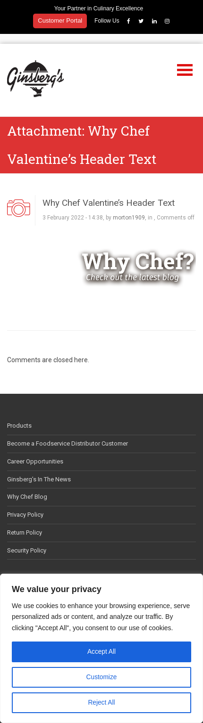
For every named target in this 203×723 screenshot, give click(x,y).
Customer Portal (60, 20)
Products (19, 415)
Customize (101, 677)
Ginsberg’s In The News (39, 469)
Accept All (101, 652)
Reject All (101, 703)
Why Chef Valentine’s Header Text (108, 192)
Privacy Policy (25, 504)
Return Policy (24, 522)
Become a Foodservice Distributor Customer (67, 433)
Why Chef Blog (27, 486)
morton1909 (129, 207)
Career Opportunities (35, 451)
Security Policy (26, 540)
